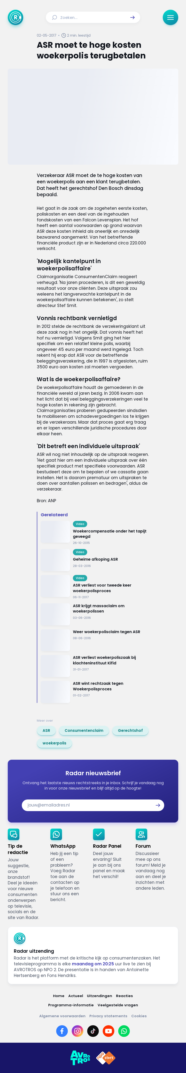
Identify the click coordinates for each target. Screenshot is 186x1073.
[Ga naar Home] (15, 17)
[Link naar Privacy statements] (108, 1015)
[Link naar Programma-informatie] (71, 1005)
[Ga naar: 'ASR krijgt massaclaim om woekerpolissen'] (95, 614)
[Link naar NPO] (106, 1057)
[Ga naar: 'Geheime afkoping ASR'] (95, 560)
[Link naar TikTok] (93, 1031)
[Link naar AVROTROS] (80, 1057)
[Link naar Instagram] (77, 1031)
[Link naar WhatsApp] (124, 1031)
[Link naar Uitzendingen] (99, 995)
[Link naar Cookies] (139, 1015)
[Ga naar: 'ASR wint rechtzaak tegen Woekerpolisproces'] (95, 692)
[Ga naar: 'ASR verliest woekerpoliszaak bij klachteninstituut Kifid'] (95, 666)
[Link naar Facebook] (62, 1031)
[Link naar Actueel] (75, 995)
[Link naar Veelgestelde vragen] (118, 1005)
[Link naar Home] (58, 995)
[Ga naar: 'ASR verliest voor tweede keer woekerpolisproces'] (95, 587)
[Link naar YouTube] (108, 1031)
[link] (46, 730)
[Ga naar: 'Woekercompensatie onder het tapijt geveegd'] (95, 533)
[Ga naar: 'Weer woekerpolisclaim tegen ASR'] (95, 640)
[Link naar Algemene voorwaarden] (62, 1015)
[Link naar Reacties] (124, 995)
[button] (132, 17)
